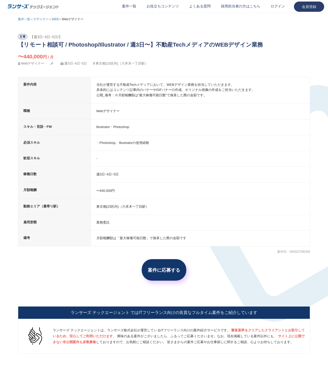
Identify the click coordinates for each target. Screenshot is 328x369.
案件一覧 (129, 6)
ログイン (278, 6)
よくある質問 (200, 6)
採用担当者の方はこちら (240, 6)
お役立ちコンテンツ (163, 6)
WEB (55, 19)
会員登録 (309, 7)
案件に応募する (164, 270)
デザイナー (41, 19)
